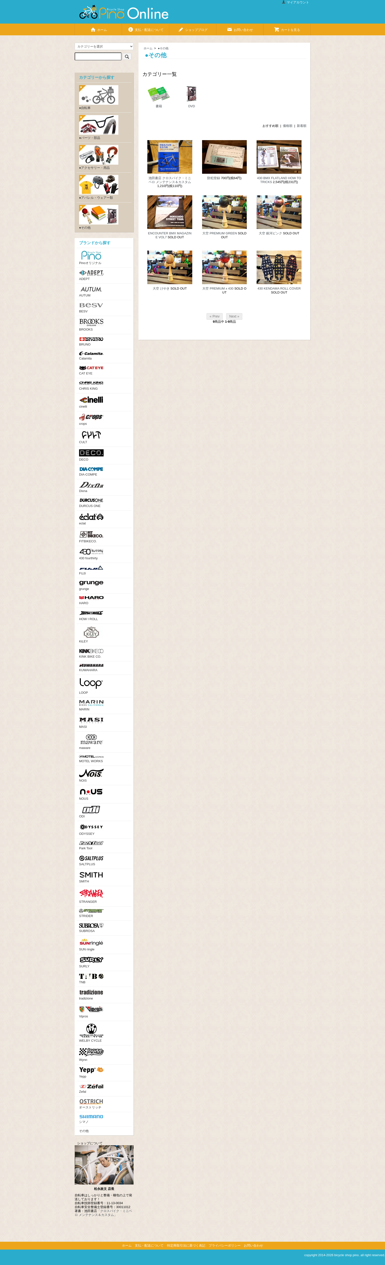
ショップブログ (192, 28)
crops (91, 420)
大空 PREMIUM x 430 (217, 288)
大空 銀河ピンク (270, 233)
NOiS (91, 775)
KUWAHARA (91, 668)
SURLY (91, 962)
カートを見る (287, 28)
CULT (91, 437)
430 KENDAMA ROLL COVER (279, 288)
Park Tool (91, 845)
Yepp (91, 1072)
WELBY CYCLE (91, 1033)
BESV (91, 308)
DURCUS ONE (91, 503)
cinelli (91, 402)
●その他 (163, 48)
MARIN (91, 705)
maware (91, 742)
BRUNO (91, 341)
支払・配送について (146, 28)
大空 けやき (161, 288)
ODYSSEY (91, 830)
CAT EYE (91, 370)
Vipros (91, 1012)
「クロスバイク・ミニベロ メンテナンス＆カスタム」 (103, 1213)
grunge (91, 586)
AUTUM (91, 291)
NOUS (91, 794)
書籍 (159, 96)
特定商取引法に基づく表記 (186, 1245)
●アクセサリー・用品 (98, 157)
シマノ (91, 1119)
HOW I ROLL (91, 615)
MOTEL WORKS (91, 759)
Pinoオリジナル (91, 258)
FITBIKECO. (91, 537)
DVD (191, 96)
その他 (84, 1131)
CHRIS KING (91, 385)
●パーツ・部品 (98, 127)
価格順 (287, 126)
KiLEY (91, 634)
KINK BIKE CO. (91, 653)
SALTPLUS (91, 860)
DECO (91, 455)
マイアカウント (295, 2)
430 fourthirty (91, 554)
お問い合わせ (240, 28)
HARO (91, 600)
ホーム (98, 28)
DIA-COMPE (91, 471)
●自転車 (98, 97)
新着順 (301, 126)
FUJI (91, 570)
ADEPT (91, 275)
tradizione (91, 994)
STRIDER (91, 913)
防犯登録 (213, 178)
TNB (91, 978)
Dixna (91, 487)
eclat (91, 519)
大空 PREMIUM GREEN (219, 233)
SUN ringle (91, 944)
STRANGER (91, 896)
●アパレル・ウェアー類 (98, 187)
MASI (91, 723)
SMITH (91, 877)
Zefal (91, 1088)
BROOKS (91, 325)
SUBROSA (91, 928)
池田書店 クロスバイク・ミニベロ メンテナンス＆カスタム (170, 180)
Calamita (91, 356)
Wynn (91, 1055)
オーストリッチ (91, 1104)
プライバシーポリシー (225, 1245)
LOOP (91, 685)
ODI (91, 812)
